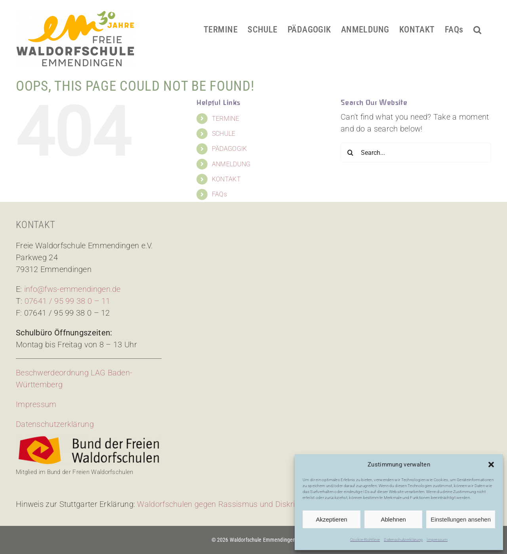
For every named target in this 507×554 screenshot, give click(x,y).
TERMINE (225, 118)
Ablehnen (393, 519)
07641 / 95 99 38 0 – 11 (68, 301)
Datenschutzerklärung (403, 539)
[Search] (350, 152)
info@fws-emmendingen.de (72, 289)
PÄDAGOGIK (229, 148)
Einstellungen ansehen (461, 519)
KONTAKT (226, 179)
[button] (491, 464)
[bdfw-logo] (89, 438)
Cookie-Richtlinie (365, 539)
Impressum (437, 539)
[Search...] (416, 152)
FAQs (219, 194)
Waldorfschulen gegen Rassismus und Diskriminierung (233, 504)
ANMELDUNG (231, 164)
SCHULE (224, 133)
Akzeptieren (331, 519)
